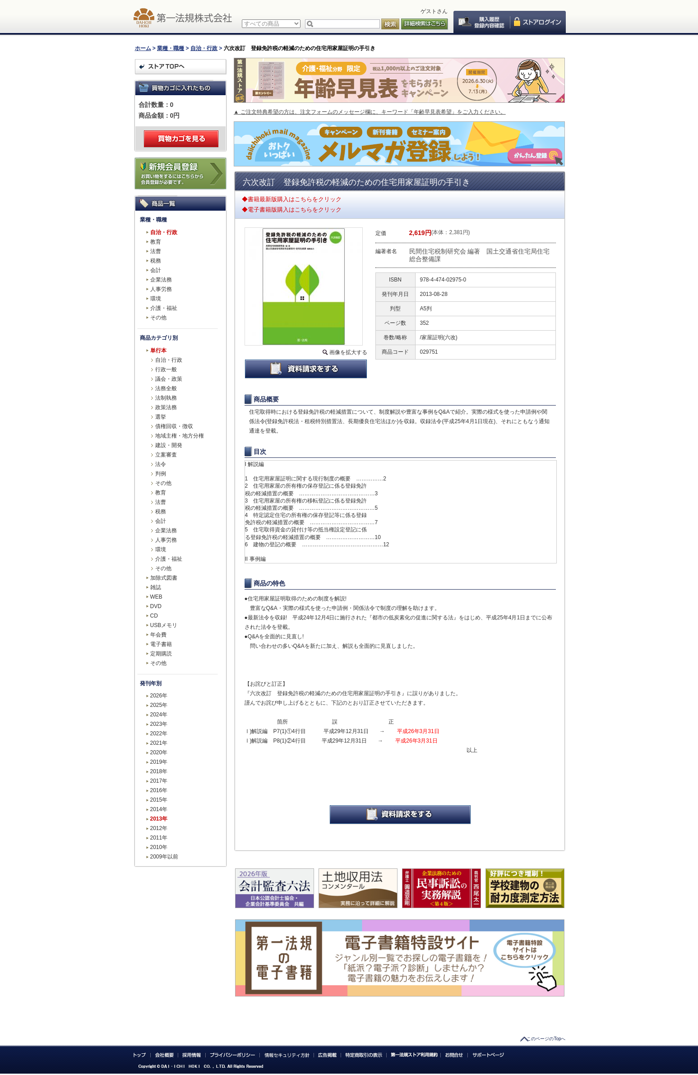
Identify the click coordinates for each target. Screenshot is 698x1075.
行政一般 (166, 369)
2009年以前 (164, 857)
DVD (156, 606)
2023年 (159, 724)
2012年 (159, 828)
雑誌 (155, 587)
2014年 (159, 809)
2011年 (159, 838)
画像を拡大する (348, 352)
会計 (155, 270)
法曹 (155, 251)
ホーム (143, 48)
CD (154, 616)
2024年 (159, 714)
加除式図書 (163, 578)
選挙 (160, 417)
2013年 (159, 819)
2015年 (159, 800)
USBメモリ (164, 625)
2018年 (159, 771)
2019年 (159, 762)
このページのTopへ (546, 1038)
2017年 (159, 781)
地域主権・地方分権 (179, 436)
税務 (155, 261)
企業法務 (161, 280)
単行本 (158, 350)
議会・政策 (168, 379)
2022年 (159, 733)
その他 (158, 317)
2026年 (159, 695)
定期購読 (161, 654)
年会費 (158, 635)
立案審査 (166, 455)
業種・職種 (170, 48)
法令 (160, 464)
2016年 (159, 790)
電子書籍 (161, 644)
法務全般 (166, 388)
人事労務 (161, 289)
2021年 (159, 743)
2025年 (159, 705)
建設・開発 (168, 445)
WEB (156, 597)
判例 (160, 474)
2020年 (159, 752)
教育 (155, 242)
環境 (155, 298)
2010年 (159, 847)
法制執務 (166, 398)
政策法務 (166, 407)
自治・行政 (203, 48)
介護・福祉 (163, 308)
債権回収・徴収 (174, 426)
